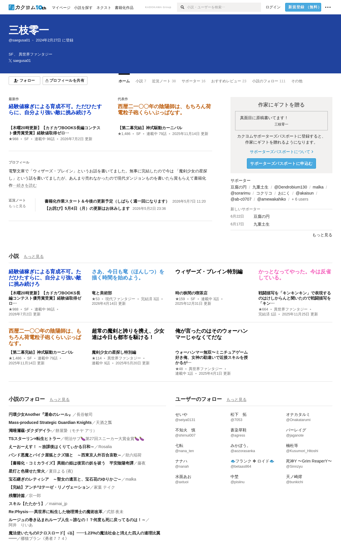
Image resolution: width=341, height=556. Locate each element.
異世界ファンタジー (291, 309)
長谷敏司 (85, 414)
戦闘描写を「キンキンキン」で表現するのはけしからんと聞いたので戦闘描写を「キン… (294, 298)
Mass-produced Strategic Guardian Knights (50, 422)
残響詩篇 (17, 495)
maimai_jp (58, 503)
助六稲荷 (133, 455)
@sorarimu (240, 193)
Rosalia (105, 446)
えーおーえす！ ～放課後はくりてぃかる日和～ (51, 446)
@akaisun (305, 193)
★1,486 (124, 134)
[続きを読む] (110, 178)
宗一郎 (35, 495)
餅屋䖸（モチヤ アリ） (76, 430)
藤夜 (142, 463)
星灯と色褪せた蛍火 (27, 471)
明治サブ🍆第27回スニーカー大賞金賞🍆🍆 (104, 438)
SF (26, 139)
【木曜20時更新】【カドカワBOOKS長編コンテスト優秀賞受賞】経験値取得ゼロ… (45, 298)
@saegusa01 (19, 40)
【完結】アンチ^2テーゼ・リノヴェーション (49, 487)
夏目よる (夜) (61, 471)
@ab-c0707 (241, 199)
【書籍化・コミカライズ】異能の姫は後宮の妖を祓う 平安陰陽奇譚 (71, 463)
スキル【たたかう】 (27, 503)
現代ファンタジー (120, 299)
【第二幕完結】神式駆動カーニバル (150, 127)
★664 (263, 309)
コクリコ (264, 193)
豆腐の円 (238, 187)
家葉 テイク (104, 487)
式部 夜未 (115, 511)
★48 (179, 369)
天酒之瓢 (104, 422)
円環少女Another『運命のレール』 (41, 414)
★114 (97, 358)
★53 (96, 299)
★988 (13, 139)
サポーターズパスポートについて (281, 151)
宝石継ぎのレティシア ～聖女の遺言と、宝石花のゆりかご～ (65, 479)
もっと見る (17, 206)
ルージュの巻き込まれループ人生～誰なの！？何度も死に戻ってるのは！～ (77, 519)
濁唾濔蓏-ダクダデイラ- (30, 430)
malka (318, 187)
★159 (180, 299)
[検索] (182, 7)
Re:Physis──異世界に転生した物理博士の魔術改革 (55, 511)
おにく (284, 193)
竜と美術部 (102, 293)
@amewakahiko (271, 199)
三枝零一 (29, 30)
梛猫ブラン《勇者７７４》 (45, 538)
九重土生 (260, 187)
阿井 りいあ (21, 525)
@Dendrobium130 (290, 187)
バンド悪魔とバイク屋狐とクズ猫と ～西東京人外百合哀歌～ (65, 455)
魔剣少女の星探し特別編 (114, 352)
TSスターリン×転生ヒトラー (34, 438)
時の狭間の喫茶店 (191, 293)
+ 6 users (300, 199)
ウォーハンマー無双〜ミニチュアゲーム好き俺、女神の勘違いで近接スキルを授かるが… (211, 357)
